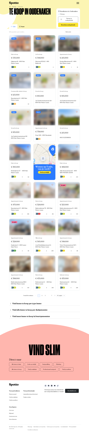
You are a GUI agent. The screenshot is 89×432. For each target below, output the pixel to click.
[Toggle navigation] (78, 3)
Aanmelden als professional (30, 394)
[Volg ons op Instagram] (45, 386)
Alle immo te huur (16, 364)
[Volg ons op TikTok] (58, 386)
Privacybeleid (72, 427)
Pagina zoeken (27, 397)
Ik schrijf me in (72, 391)
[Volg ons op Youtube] (54, 386)
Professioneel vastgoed (49, 369)
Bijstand (11, 413)
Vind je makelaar (32, 369)
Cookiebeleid (64, 427)
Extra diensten (13, 419)
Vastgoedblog (46, 364)
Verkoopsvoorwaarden (53, 427)
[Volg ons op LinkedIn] (51, 386)
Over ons (11, 410)
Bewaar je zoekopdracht (67, 19)
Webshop (58, 364)
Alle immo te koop (17, 369)
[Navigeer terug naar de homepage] (14, 3)
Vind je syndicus (66, 369)
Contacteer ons (13, 416)
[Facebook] (48, 386)
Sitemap (30, 427)
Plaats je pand (12, 394)
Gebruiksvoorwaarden (39, 427)
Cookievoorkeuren (33, 430)
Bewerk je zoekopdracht (68, 25)
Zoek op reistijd (31, 364)
